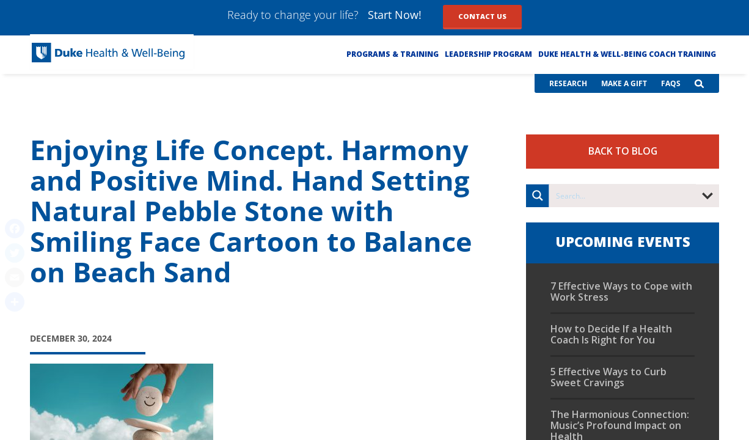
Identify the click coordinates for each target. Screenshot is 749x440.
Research (568, 83)
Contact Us (482, 16)
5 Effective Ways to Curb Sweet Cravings (608, 377)
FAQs (671, 83)
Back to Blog (622, 151)
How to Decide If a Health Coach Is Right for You (611, 334)
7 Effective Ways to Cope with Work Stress (621, 291)
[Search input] (623, 195)
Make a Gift (624, 83)
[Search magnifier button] (537, 195)
